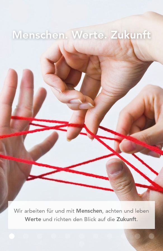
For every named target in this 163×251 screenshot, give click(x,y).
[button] (12, 236)
